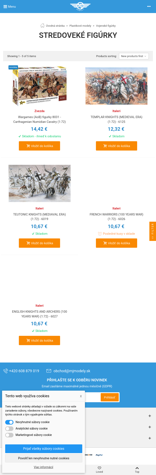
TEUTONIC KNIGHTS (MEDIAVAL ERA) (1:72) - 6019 (39, 217)
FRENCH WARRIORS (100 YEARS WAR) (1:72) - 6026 (116, 217)
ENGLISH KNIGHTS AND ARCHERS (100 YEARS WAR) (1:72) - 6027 (39, 314)
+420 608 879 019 (21, 370)
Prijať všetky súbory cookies (43, 449)
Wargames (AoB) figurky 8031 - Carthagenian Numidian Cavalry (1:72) (39, 119)
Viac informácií (43, 467)
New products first (133, 56)
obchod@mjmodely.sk (68, 370)
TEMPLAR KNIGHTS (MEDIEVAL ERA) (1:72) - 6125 (116, 119)
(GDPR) (107, 386)
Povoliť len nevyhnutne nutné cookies (43, 458)
